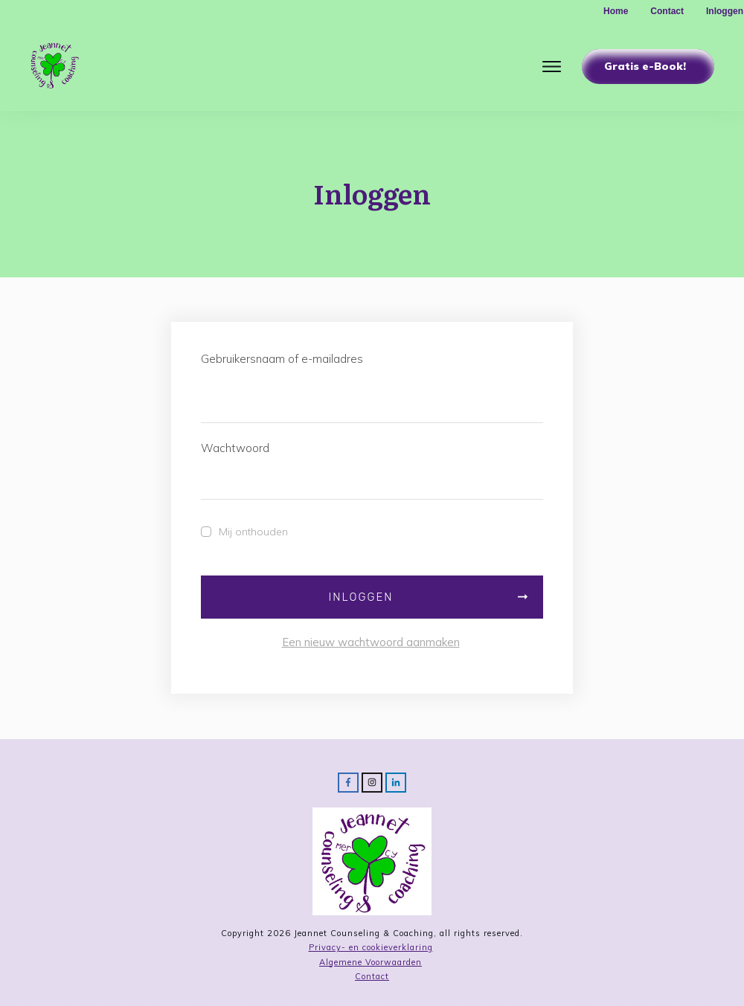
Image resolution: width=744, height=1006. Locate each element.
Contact (372, 976)
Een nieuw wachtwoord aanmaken (371, 642)
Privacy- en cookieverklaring (371, 947)
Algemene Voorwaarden (370, 962)
